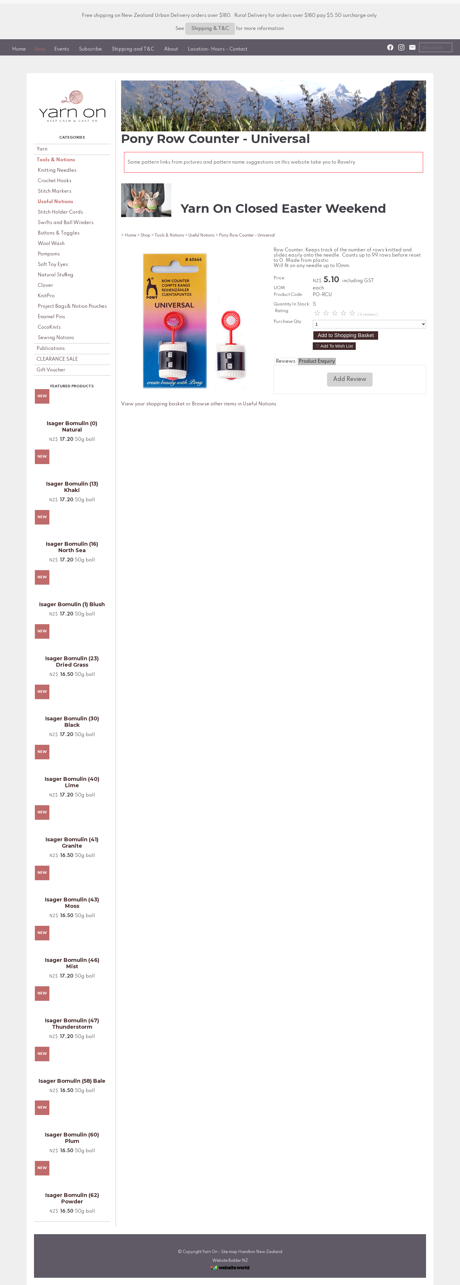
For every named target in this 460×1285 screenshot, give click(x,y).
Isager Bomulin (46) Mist (72, 963)
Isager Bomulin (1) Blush (72, 604)
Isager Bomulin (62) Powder (72, 1198)
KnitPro (46, 295)
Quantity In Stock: (292, 304)
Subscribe (90, 49)
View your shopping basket (153, 404)
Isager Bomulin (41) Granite (72, 842)
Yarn (42, 149)
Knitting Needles (57, 170)
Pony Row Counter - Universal (247, 235)
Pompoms (49, 254)
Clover (45, 285)
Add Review (349, 379)
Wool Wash (51, 243)
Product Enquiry (317, 361)
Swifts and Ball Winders (66, 222)
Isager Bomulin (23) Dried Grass (72, 661)
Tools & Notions (56, 160)
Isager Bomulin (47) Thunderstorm (72, 1023)
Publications (51, 348)
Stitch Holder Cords (60, 212)
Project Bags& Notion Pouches (72, 306)
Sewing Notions (56, 337)
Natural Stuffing (55, 275)
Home (19, 49)
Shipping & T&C (210, 28)
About (171, 49)
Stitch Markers (54, 191)
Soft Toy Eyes (53, 264)
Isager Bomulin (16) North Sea (72, 547)
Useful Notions (55, 201)
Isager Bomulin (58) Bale (72, 1081)
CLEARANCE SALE (57, 359)
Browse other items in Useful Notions (234, 404)
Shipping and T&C (133, 49)
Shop (40, 49)
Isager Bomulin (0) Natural (72, 426)
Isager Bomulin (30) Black (72, 721)
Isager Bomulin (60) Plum (72, 1138)
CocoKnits (49, 327)
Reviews (285, 361)
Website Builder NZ (230, 1261)
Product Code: (288, 294)
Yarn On (210, 1252)
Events (61, 49)
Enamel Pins (51, 316)
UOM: (280, 288)
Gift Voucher (51, 370)
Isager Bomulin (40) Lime (72, 782)
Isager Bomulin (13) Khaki (72, 487)
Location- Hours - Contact (217, 49)
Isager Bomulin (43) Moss (72, 902)
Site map (229, 1252)
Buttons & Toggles (59, 233)
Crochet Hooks (54, 180)
